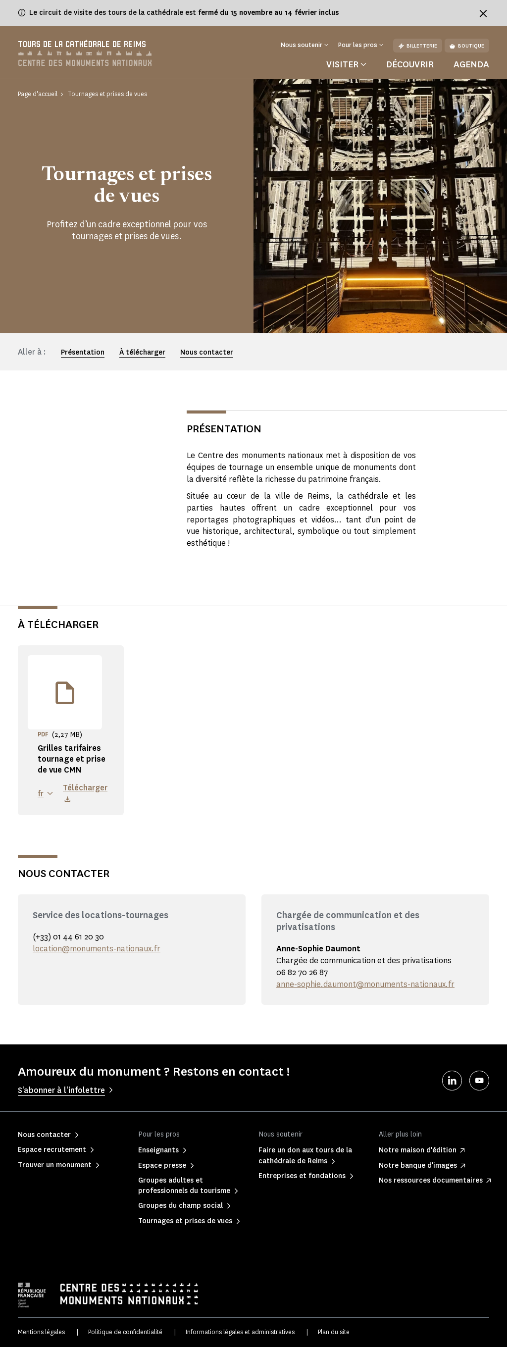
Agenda (471, 64)
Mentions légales (41, 1332)
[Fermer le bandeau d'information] (483, 13)
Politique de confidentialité (125, 1332)
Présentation (82, 352)
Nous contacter (206, 352)
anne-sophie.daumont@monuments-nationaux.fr (365, 984)
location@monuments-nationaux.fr (96, 948)
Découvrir (410, 64)
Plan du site (334, 1332)
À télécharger (142, 352)
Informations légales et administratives (240, 1332)
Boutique (467, 46)
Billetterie (417, 46)
